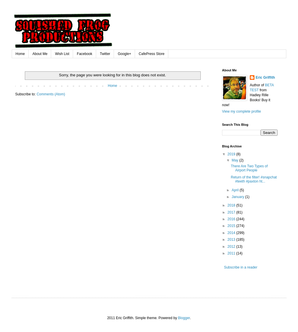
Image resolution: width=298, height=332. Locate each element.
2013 (232, 240)
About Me (39, 54)
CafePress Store (151, 54)
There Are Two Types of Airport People (249, 168)
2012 (232, 247)
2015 (232, 226)
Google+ (124, 54)
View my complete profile (241, 111)
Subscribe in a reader (240, 267)
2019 (232, 154)
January (238, 197)
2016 (232, 219)
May (235, 160)
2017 (232, 212)
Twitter (105, 54)
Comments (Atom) (51, 94)
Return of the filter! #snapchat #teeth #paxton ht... (254, 179)
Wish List (62, 54)
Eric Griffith (265, 77)
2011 (232, 253)
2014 (232, 233)
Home (20, 54)
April (236, 190)
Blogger (184, 318)
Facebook (84, 54)
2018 (232, 205)
